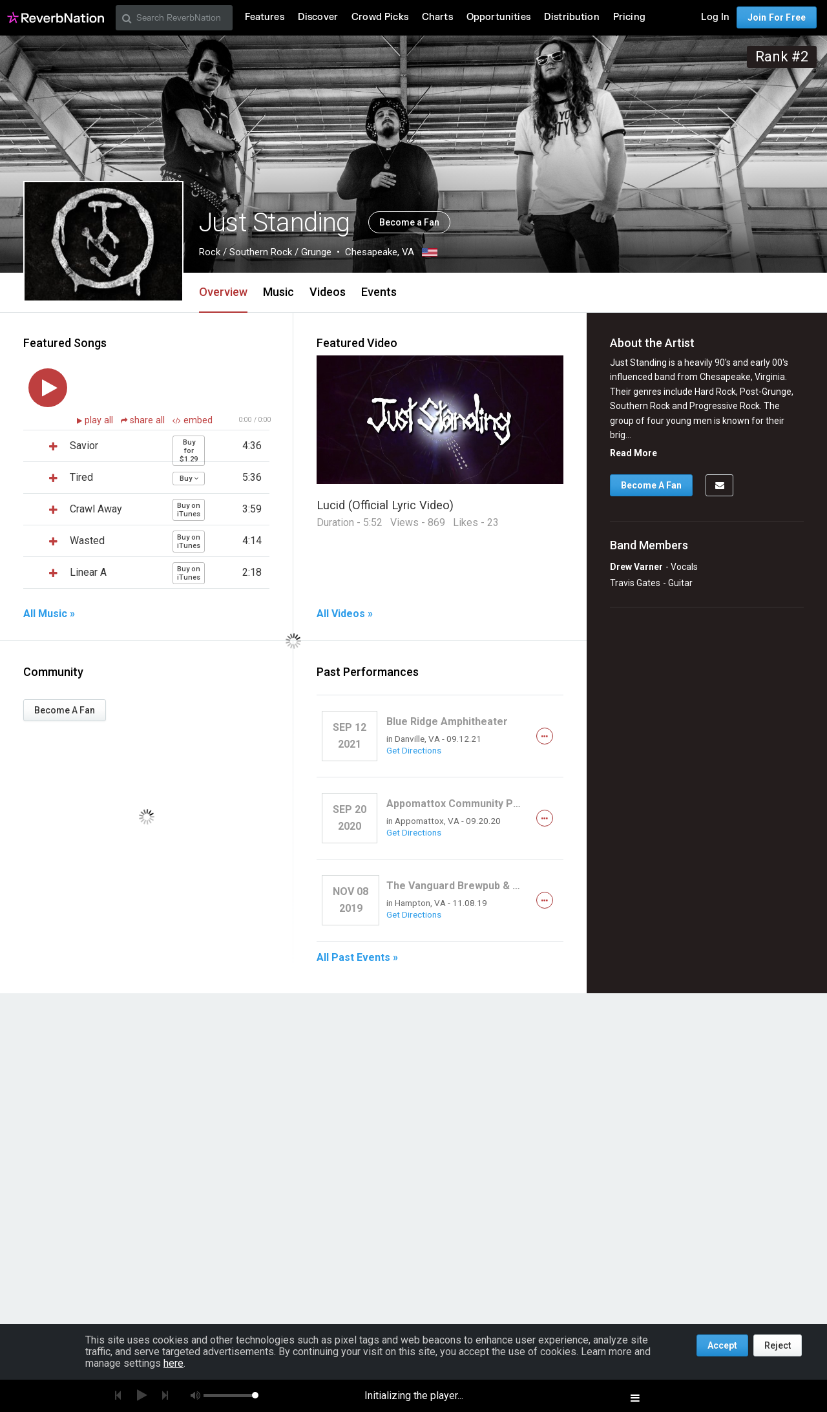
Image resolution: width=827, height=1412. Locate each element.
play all (100, 420)
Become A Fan (64, 710)
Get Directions (413, 750)
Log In (715, 17)
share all (144, 420)
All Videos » (345, 614)
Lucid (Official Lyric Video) (385, 505)
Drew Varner (636, 567)
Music (278, 292)
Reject (777, 1345)
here (173, 1363)
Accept (722, 1345)
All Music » (49, 614)
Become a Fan (409, 222)
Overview (223, 292)
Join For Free (777, 17)
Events (379, 292)
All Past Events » (357, 958)
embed (193, 420)
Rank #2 (781, 56)
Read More (633, 453)
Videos (327, 292)
